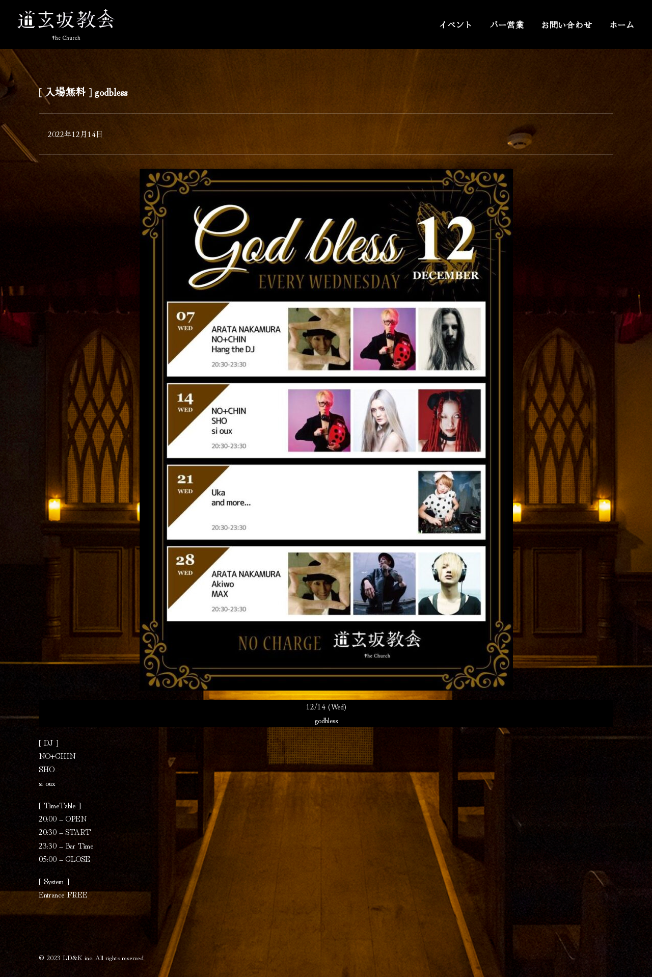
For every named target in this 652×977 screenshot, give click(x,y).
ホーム (622, 24)
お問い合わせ (566, 24)
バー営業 (507, 24)
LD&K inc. (78, 957)
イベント (456, 24)
